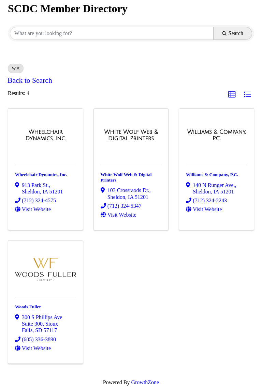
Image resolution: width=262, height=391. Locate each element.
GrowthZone (145, 382)
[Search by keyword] (112, 33)
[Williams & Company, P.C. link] (216, 135)
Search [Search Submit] (232, 33)
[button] (232, 94)
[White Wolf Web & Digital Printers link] (131, 135)
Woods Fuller (28, 306)
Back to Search (30, 80)
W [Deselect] (15, 68)
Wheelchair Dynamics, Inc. (41, 174)
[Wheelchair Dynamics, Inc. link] (45, 135)
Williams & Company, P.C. (212, 174)
